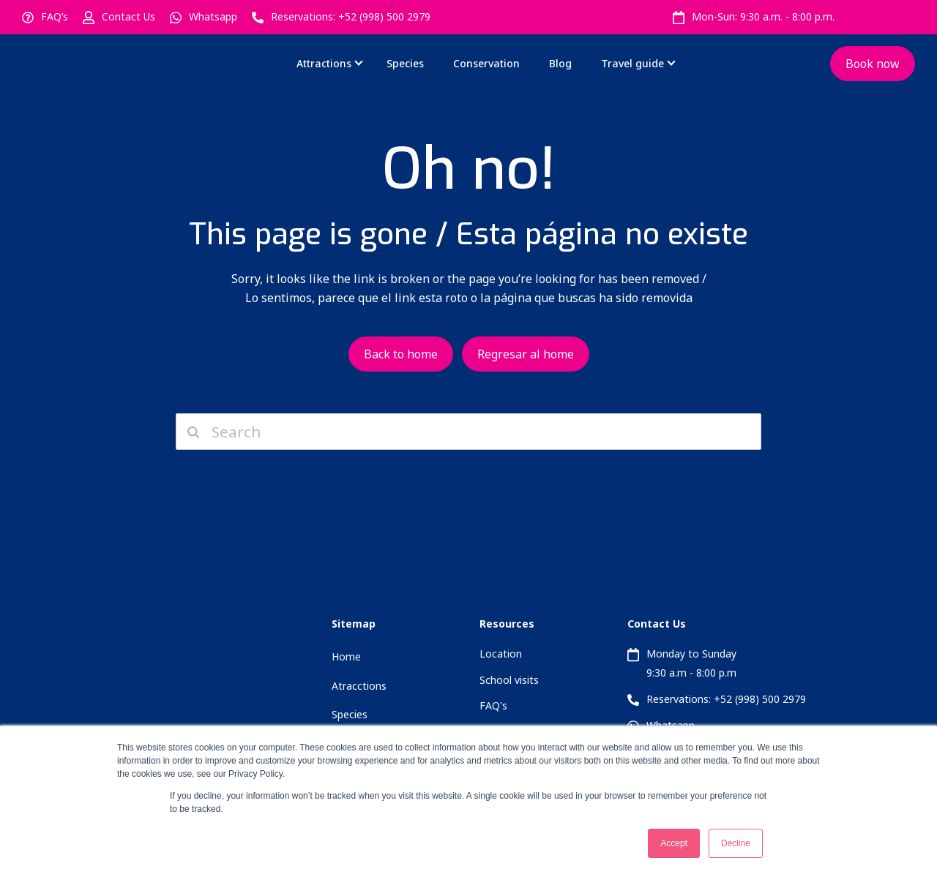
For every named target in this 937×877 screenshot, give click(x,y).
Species (405, 63)
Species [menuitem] (349, 714)
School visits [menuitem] (509, 680)
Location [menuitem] (500, 653)
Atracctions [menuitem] (359, 686)
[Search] (468, 431)
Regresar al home (525, 354)
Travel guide (632, 63)
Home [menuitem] (346, 656)
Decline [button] (735, 843)
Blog (560, 63)
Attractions (323, 63)
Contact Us (128, 16)
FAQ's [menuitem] (493, 705)
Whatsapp (213, 16)
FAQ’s (54, 16)
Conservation (486, 63)
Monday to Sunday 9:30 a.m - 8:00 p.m (691, 663)
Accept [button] (673, 843)
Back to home (401, 354)
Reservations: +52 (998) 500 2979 (350, 16)
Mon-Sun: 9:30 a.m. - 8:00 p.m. (763, 16)
